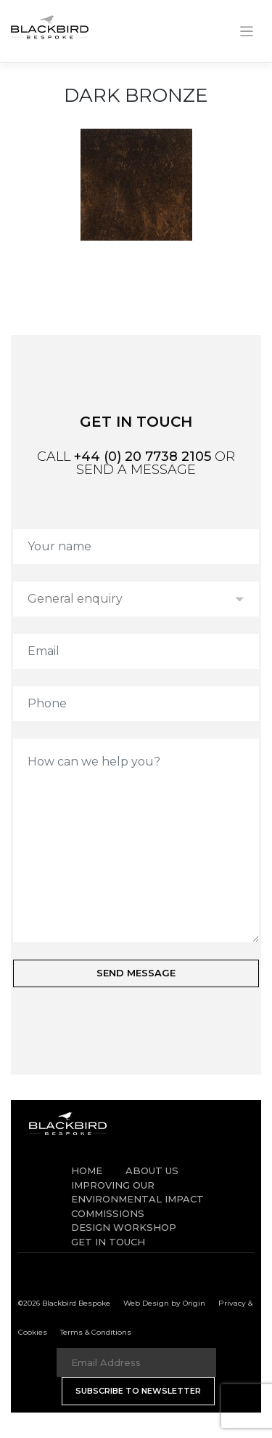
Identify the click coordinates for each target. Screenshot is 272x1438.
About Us (151, 1170)
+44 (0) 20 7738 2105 (142, 457)
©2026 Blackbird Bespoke (64, 1303)
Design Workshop (123, 1227)
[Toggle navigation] (247, 31)
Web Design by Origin (164, 1303)
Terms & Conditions (95, 1332)
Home (86, 1170)
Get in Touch (108, 1242)
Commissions (107, 1213)
